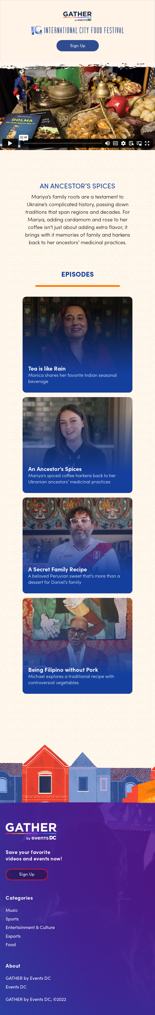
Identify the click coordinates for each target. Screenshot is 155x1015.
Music (12, 910)
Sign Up (77, 45)
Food (11, 944)
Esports (13, 936)
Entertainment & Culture (30, 927)
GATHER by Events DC (28, 978)
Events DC (16, 986)
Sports (12, 918)
